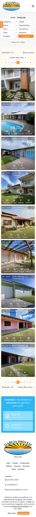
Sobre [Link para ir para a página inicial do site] (14, 469)
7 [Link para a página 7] (24, 62)
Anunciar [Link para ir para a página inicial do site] (17, 466)
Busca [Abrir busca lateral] (1, 24)
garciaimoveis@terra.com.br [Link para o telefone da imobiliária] (16, 490)
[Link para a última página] (30, 62)
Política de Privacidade (20, 506)
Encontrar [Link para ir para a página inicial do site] (26, 466)
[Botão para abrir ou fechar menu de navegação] (32, 6)
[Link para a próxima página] (27, 62)
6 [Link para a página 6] (21, 62)
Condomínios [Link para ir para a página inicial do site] (25, 463)
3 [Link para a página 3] (11, 62)
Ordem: (18, 57)
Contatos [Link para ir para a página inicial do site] (21, 469)
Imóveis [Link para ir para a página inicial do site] (15, 463)
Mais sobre (12, 513)
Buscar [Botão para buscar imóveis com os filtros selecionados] (26, 36)
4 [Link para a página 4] (14, 62)
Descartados (28, 53)
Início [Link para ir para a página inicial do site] (8, 463)
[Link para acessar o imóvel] (18, 84)
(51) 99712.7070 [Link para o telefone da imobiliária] (11, 480)
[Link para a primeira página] (5, 62)
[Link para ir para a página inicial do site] (12, 6)
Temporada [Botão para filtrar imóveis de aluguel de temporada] (21, 17)
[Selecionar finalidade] (10, 21)
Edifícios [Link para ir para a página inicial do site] (9, 466)
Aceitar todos (23, 513)
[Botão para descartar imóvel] (32, 69)
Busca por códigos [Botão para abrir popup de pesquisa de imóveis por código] (18, 42)
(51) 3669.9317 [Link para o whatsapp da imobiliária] (11, 485)
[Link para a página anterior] (8, 62)
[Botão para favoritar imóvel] (29, 69)
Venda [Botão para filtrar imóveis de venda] (13, 17)
